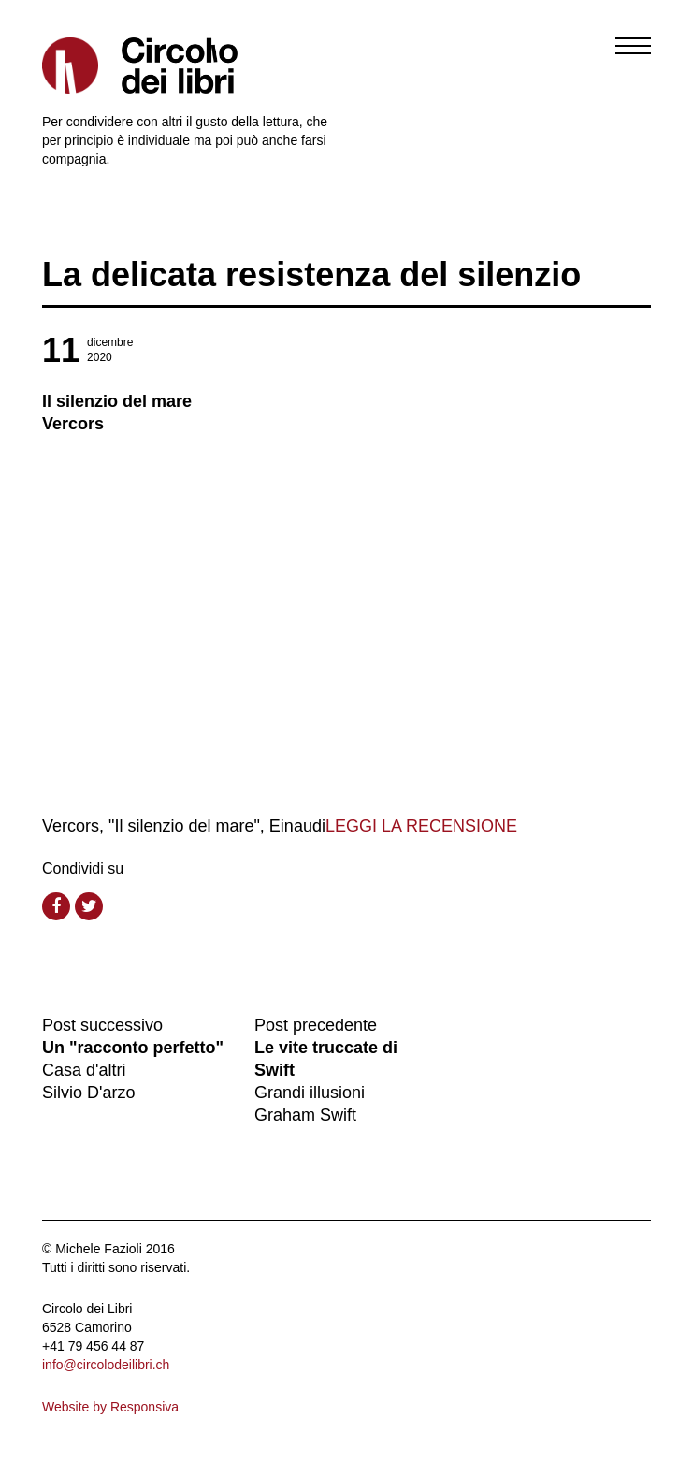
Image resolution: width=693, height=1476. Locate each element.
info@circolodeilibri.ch (105, 1364)
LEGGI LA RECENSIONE (421, 826)
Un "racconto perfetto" (133, 1047)
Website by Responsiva (110, 1406)
